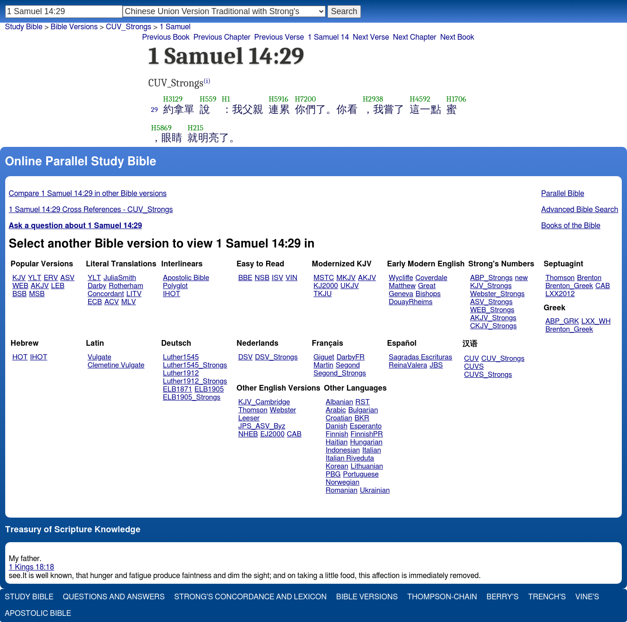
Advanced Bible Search (579, 209)
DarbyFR (350, 357)
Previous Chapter (222, 37)
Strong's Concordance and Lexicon (250, 597)
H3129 (173, 98)
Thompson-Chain (442, 597)
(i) (206, 81)
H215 (195, 127)
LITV (134, 294)
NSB (262, 277)
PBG (333, 474)
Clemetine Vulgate (116, 365)
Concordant (106, 294)
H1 (226, 98)
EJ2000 (272, 434)
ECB (95, 302)
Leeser (248, 418)
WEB (20, 286)
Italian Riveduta (350, 458)
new (521, 277)
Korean (337, 466)
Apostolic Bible (38, 613)
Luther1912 (181, 373)
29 (154, 109)
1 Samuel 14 (328, 37)
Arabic (336, 410)
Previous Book (166, 37)
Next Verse (371, 37)
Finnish (337, 434)
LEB (57, 286)
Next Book (457, 37)
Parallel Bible (562, 193)
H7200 (305, 98)
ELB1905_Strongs (191, 397)
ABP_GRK (562, 321)
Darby (97, 286)
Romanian (341, 490)
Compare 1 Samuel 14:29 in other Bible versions (88, 193)
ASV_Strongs (491, 302)
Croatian (339, 418)
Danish (336, 426)
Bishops (428, 294)
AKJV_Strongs (493, 318)
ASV (67, 277)
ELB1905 (209, 389)
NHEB (248, 434)
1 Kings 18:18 (31, 567)
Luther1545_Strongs (195, 365)
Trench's (547, 597)
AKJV (40, 286)
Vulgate (99, 357)
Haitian (337, 442)
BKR (362, 418)
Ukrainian (375, 490)
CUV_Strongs (502, 358)
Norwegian (342, 482)
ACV (111, 302)
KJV (18, 277)
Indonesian (343, 450)
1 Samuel (175, 27)
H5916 (278, 98)
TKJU (323, 294)
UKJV (350, 286)
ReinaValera (408, 365)
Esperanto (366, 426)
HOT (19, 357)
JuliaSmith (119, 277)
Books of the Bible (571, 226)
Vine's (587, 597)
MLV (128, 302)
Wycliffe (401, 277)
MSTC (324, 277)
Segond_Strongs (340, 373)
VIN (291, 277)
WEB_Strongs (492, 310)
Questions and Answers (114, 597)
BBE (245, 277)
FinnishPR (367, 434)
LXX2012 (560, 294)
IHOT (171, 294)
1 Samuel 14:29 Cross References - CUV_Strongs (91, 209)
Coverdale (432, 277)
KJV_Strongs (490, 286)
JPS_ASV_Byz (261, 426)
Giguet (324, 357)
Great (426, 286)
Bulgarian (363, 410)
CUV (471, 358)
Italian (371, 450)
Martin (324, 365)
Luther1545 (181, 357)
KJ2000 (326, 286)
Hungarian (366, 442)
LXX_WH (595, 321)
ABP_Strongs (491, 277)
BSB (19, 294)
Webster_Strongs (497, 294)
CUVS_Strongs (488, 374)
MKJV (346, 277)
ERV (51, 277)
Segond (347, 365)
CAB (602, 286)
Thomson (560, 277)
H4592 (420, 98)
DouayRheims (411, 302)
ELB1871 (177, 389)
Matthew (402, 286)
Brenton (589, 277)
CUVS (474, 366)
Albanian (339, 402)
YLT (34, 277)
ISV (277, 277)
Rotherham (126, 286)
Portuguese (361, 474)
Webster (283, 410)
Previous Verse (279, 37)
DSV (245, 357)
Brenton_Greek (569, 286)
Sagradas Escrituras (420, 357)
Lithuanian (367, 466)
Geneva (401, 294)
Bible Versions (74, 27)
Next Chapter (414, 37)
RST (362, 402)
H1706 (456, 98)
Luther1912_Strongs (195, 381)
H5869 (161, 127)
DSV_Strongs (276, 357)
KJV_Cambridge (264, 402)
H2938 (373, 98)
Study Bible (23, 27)
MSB (36, 294)
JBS (436, 365)
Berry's (502, 597)
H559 (208, 98)
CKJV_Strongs (493, 326)
